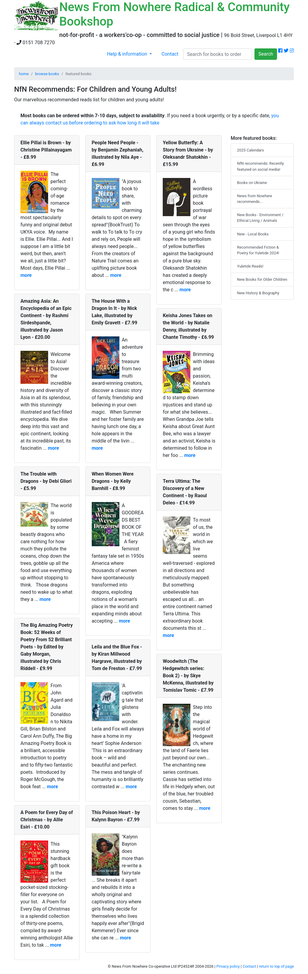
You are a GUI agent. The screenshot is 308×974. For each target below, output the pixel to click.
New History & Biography (258, 293)
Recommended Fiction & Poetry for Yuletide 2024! (258, 250)
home (24, 74)
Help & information (127, 54)
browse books (47, 74)
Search (265, 54)
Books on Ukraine (252, 182)
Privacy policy (228, 966)
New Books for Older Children (262, 279)
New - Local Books (253, 234)
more (26, 275)
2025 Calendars (250, 150)
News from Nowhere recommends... (254, 199)
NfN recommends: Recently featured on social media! (260, 166)
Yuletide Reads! (250, 266)
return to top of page (276, 966)
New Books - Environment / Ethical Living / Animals (260, 218)
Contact (170, 54)
